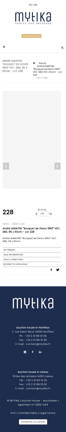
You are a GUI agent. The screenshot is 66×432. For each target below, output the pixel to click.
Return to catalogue (16, 264)
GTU (13, 413)
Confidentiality (27, 413)
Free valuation (31, 35)
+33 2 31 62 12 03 (36, 380)
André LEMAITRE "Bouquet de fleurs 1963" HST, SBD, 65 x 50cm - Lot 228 (47, 70)
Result (42, 63)
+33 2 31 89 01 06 (36, 336)
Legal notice (47, 413)
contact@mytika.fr (38, 344)
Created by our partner (33, 421)
